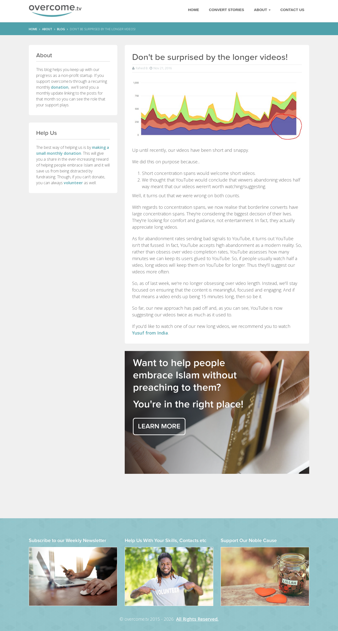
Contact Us (292, 10)
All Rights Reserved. (197, 619)
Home (193, 10)
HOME (33, 29)
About (262, 10)
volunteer (73, 182)
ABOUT (47, 29)
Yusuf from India (150, 333)
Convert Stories (226, 10)
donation (59, 87)
